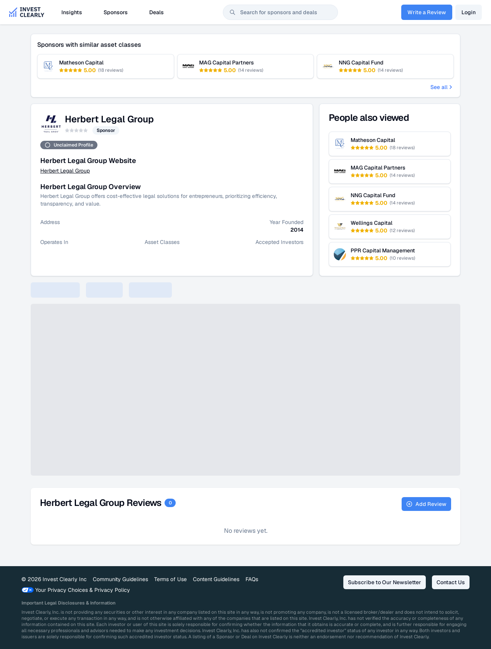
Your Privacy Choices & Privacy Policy (75, 589)
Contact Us (451, 582)
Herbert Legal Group (65, 170)
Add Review (426, 504)
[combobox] (280, 12)
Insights (71, 12)
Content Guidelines (216, 579)
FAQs (252, 579)
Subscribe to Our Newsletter (384, 582)
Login (468, 12)
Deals (156, 12)
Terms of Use (170, 579)
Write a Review (426, 12)
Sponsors (116, 12)
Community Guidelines (120, 579)
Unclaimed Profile (68, 145)
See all (442, 87)
